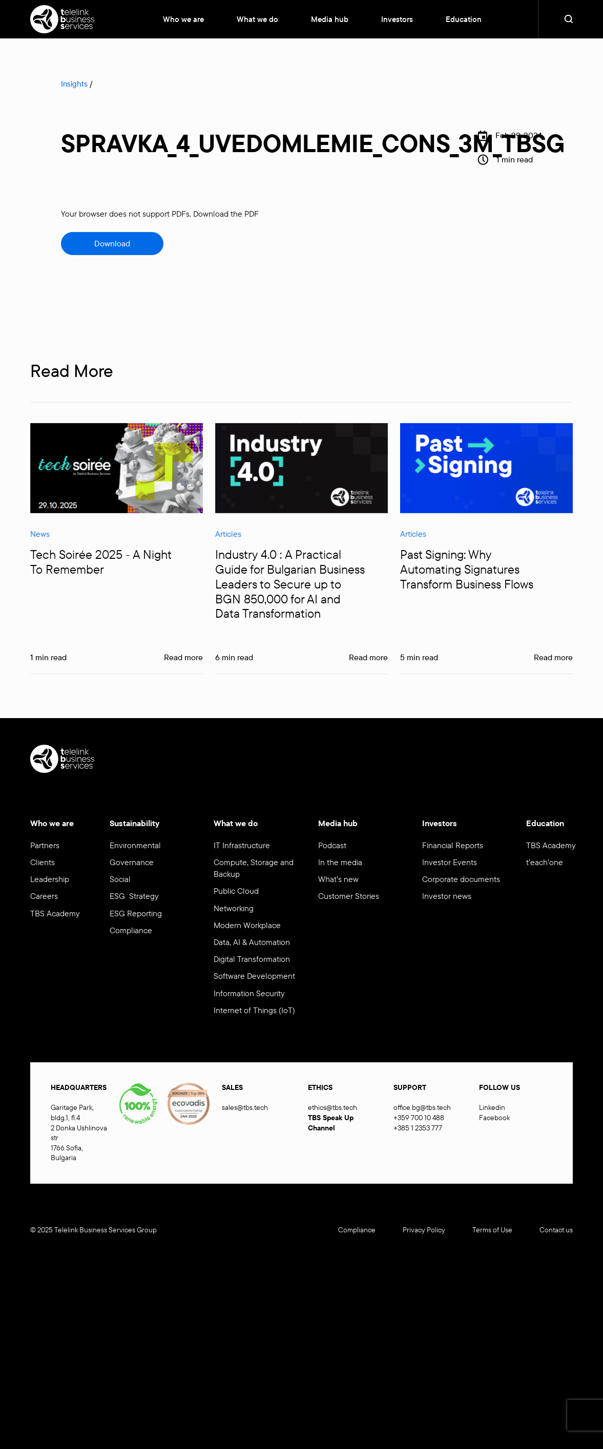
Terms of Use (492, 1229)
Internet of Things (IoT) (254, 1010)
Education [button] (464, 19)
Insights (74, 84)
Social (120, 879)
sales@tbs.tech (245, 1107)
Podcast (332, 845)
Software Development (254, 976)
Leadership (49, 879)
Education (545, 823)
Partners (44, 845)
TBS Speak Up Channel (331, 1122)
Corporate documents (461, 879)
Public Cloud (236, 891)
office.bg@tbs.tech (422, 1107)
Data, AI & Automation (252, 942)
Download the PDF (226, 213)
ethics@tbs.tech (332, 1107)
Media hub (338, 823)
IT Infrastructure (242, 845)
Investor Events (449, 862)
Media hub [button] (329, 19)
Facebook (494, 1117)
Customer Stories (348, 896)
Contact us (556, 1229)
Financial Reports (452, 845)
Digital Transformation (252, 959)
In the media (340, 862)
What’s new (338, 879)
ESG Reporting (136, 913)
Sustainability (134, 823)
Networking (234, 908)
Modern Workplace (249, 925)
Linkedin (492, 1107)
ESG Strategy (134, 896)
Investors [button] (397, 19)
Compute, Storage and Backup (254, 868)
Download (112, 243)
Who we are (183, 19)
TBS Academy (55, 913)
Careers (44, 896)
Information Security (249, 993)
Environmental (135, 845)
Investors (439, 823)
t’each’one (544, 862)
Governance (132, 862)
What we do (257, 19)
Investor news (446, 896)
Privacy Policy (424, 1229)
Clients (42, 862)
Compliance (131, 930)
